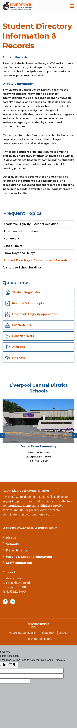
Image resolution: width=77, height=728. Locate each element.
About (11, 538)
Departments (17, 550)
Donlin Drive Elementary (39, 446)
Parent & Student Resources (29, 557)
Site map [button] (63, 633)
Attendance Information (20, 231)
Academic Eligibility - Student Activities (30, 224)
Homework (11, 238)
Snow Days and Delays (19, 253)
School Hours (12, 245)
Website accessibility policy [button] (22, 633)
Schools (12, 544)
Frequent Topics (22, 213)
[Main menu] (72, 6)
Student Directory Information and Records (35, 260)
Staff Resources (19, 563)
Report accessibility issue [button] (39, 639)
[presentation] (2, 435)
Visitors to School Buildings (22, 267)
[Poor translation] (12, 665)
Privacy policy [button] (47, 633)
